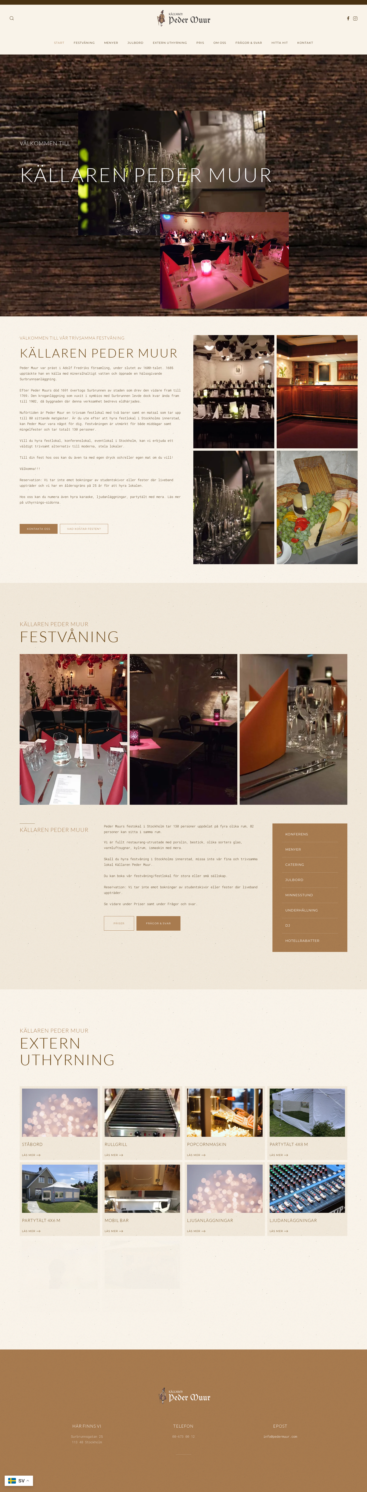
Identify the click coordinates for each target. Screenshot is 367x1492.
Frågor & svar (158, 923)
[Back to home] (183, 18)
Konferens (296, 834)
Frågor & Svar (248, 42)
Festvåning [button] (84, 42)
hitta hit (280, 42)
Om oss (219, 42)
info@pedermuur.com (280, 1436)
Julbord (135, 42)
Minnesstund (299, 895)
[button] (11, 18)
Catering (294, 865)
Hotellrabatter (302, 941)
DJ (287, 925)
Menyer (111, 42)
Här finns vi (86, 1425)
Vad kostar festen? (84, 528)
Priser (119, 923)
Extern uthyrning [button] (170, 42)
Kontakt (305, 42)
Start (59, 42)
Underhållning (301, 910)
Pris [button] (200, 42)
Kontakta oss (38, 528)
